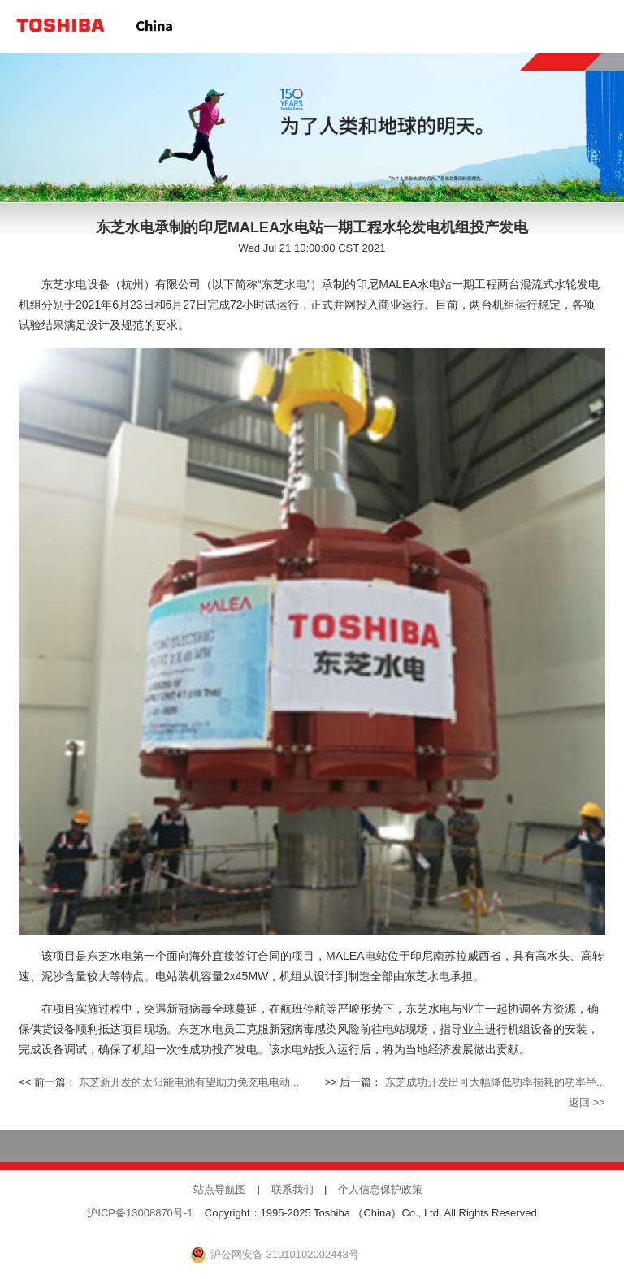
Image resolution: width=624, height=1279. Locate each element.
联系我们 (292, 1189)
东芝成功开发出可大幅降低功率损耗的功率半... (495, 1082)
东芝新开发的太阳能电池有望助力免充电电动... (189, 1082)
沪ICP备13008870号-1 (140, 1213)
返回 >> (587, 1102)
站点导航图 (219, 1189)
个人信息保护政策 (380, 1189)
